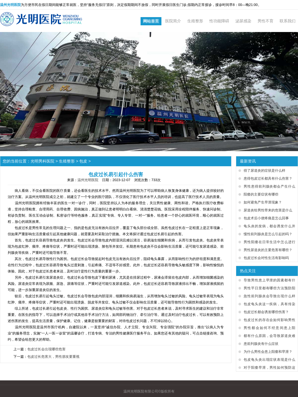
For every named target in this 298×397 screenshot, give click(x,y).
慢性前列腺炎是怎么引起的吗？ (268, 234)
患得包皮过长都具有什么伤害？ (268, 178)
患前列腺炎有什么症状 (261, 344)
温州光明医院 (87, 180)
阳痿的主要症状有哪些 (261, 194)
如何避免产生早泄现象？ (263, 202)
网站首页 (151, 21)
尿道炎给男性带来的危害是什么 (268, 210)
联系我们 (288, 21)
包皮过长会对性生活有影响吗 (266, 258)
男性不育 (265, 21)
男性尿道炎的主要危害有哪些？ (268, 250)
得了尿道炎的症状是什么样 (264, 170)
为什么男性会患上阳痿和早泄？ (268, 352)
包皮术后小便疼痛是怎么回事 (266, 218)
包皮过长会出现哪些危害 (46, 349)
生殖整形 (195, 21)
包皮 (83, 161)
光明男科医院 (42, 161)
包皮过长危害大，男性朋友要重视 (53, 357)
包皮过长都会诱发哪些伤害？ (266, 312)
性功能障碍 (219, 21)
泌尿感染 (243, 21)
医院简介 (173, 21)
